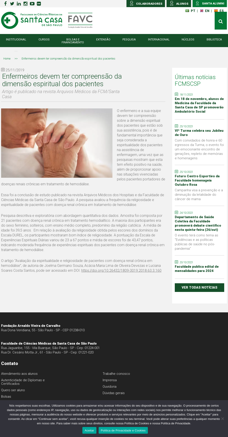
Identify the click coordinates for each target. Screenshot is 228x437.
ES (219, 11)
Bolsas (6, 397)
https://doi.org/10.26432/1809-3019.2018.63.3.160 (121, 270)
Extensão (103, 39)
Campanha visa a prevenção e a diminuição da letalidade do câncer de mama (199, 194)
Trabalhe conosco (116, 374)
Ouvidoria (109, 387)
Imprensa (110, 380)
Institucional (16, 39)
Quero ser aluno (13, 390)
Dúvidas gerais (114, 393)
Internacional (159, 39)
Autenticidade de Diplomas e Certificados (23, 382)
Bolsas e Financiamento (73, 41)
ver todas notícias (199, 287)
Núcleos (188, 39)
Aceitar (89, 430)
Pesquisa (129, 39)
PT (190, 11)
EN (204, 11)
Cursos (44, 39)
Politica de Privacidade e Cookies (123, 430)
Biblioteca (214, 39)
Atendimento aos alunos (19, 374)
